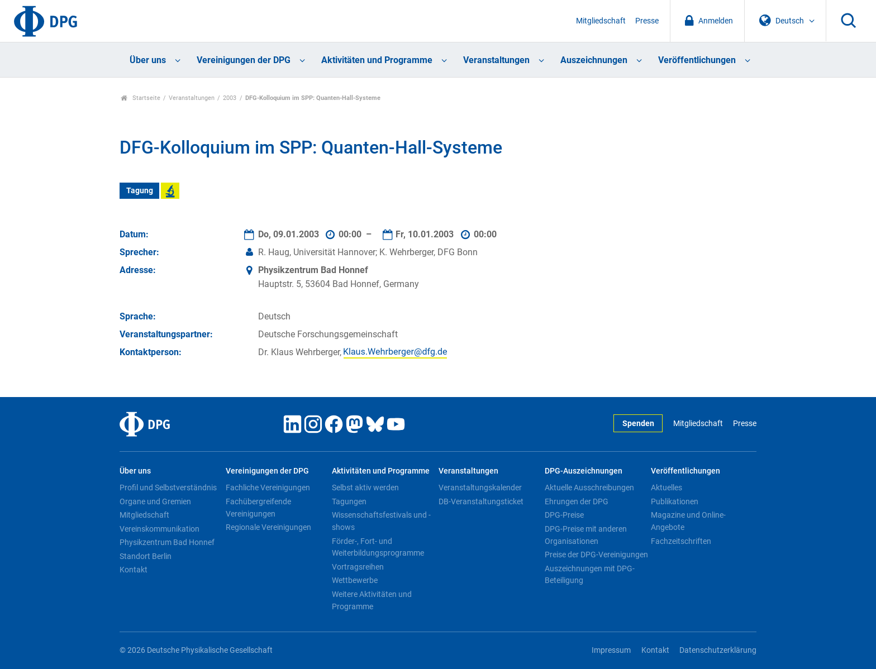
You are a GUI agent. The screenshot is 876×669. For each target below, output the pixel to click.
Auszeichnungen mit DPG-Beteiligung (590, 574)
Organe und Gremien (155, 501)
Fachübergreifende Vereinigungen (258, 507)
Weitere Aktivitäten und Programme (372, 600)
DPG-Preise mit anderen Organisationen (586, 535)
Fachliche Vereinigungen (268, 487)
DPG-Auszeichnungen (583, 471)
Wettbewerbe (355, 580)
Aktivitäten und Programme (376, 60)
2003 (229, 98)
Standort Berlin (146, 556)
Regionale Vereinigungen (268, 527)
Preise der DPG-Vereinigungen (596, 554)
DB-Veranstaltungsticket (481, 501)
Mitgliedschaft (601, 21)
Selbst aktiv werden (365, 487)
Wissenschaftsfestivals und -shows (381, 521)
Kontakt (133, 569)
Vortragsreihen (358, 566)
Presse (647, 21)
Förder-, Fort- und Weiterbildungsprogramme (378, 547)
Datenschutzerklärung (717, 650)
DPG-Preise (564, 514)
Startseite (140, 98)
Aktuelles (666, 487)
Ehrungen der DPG (576, 501)
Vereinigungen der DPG (244, 60)
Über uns (148, 60)
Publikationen (674, 501)
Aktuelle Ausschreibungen (589, 487)
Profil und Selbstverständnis (168, 487)
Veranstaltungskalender (480, 487)
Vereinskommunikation (159, 528)
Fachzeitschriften (681, 541)
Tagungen (349, 501)
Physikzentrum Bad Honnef (167, 542)
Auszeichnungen (593, 60)
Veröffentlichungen (697, 60)
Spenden (638, 423)
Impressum (611, 650)
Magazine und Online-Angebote (688, 521)
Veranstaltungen (496, 60)
